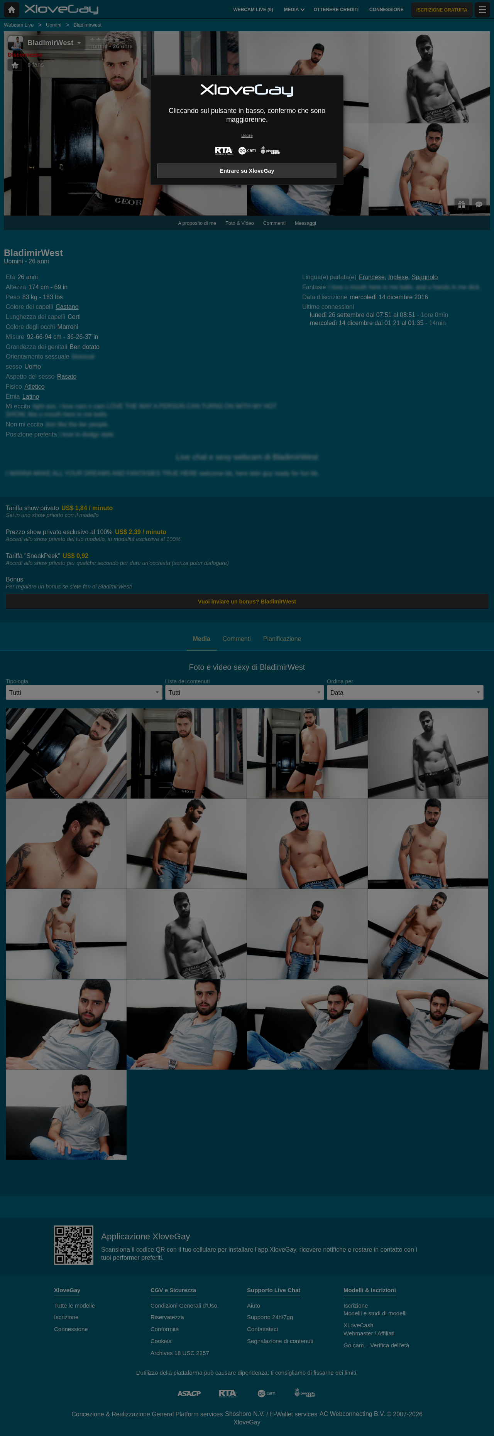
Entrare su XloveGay (247, 171)
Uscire (246, 135)
